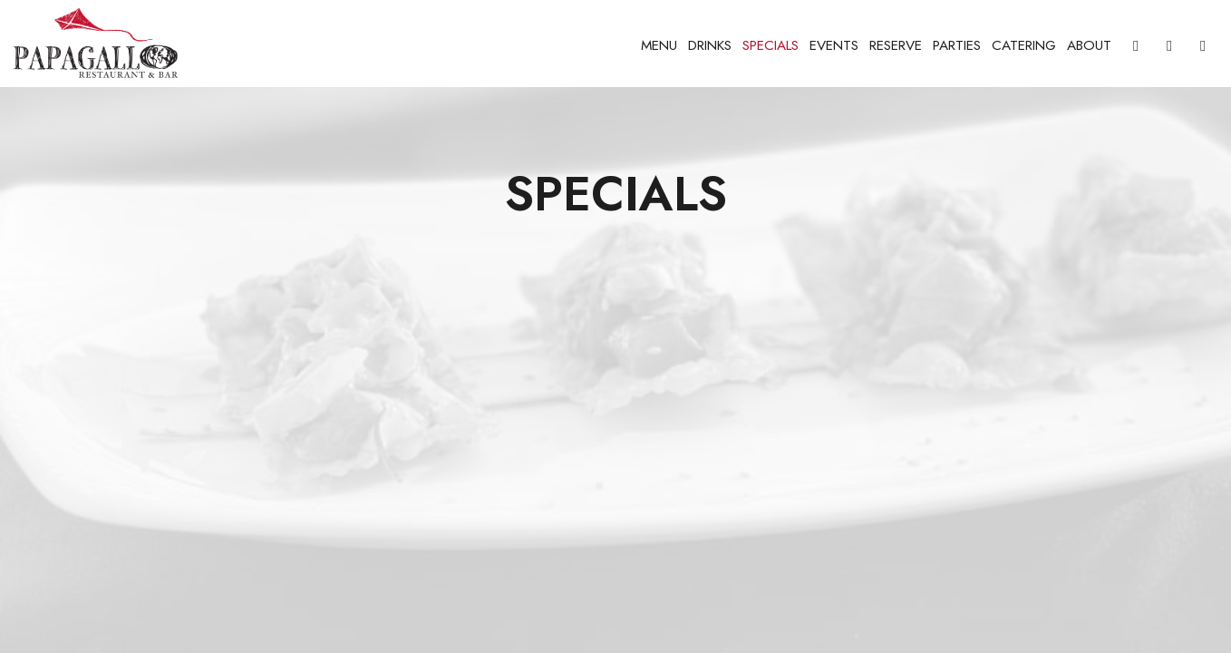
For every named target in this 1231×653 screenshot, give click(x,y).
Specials (770, 45)
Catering (1024, 45)
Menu (659, 45)
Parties (957, 45)
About (1089, 45)
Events (833, 45)
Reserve (895, 45)
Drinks (710, 45)
